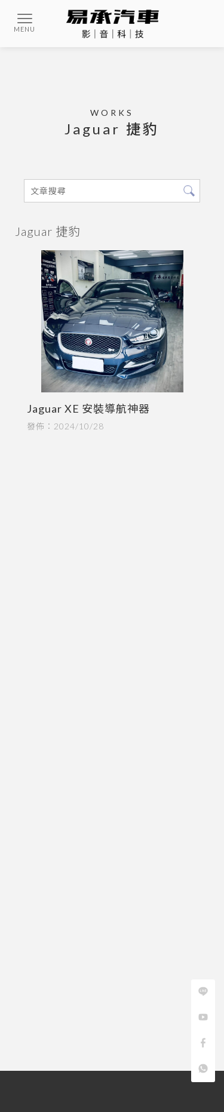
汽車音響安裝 (45, 1082)
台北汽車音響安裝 (106, 1082)
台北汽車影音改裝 (142, 1092)
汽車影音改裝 (81, 1092)
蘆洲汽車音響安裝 (174, 1082)
